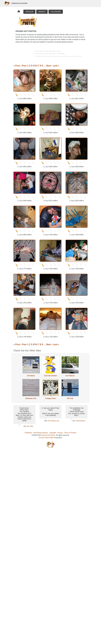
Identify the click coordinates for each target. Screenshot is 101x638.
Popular (29, 12)
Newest (41, 12)
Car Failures (70, 376)
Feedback (28, 433)
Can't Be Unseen (50, 376)
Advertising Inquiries (40, 433)
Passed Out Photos (48, 435)
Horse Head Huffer (47, 438)
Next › (49, 66)
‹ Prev (23, 66)
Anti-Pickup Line (53, 421)
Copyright (52, 433)
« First (16, 66)
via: (24, 426)
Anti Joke (29, 426)
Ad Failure (31, 376)
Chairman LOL (31, 398)
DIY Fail (70, 398)
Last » (56, 66)
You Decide (56, 12)
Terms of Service (70, 433)
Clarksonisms (80, 421)
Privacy (60, 433)
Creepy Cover (50, 398)
